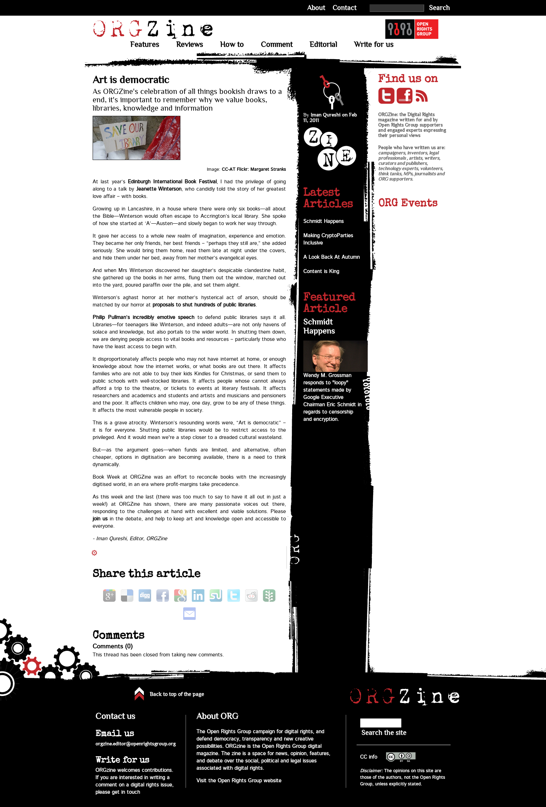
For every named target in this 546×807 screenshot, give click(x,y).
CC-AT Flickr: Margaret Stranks (254, 169)
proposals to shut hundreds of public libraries (204, 305)
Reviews (189, 44)
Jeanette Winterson (159, 189)
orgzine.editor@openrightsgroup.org (135, 743)
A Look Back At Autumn (331, 257)
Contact (345, 7)
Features (144, 44)
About (316, 7)
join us (100, 518)
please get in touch (117, 792)
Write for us (373, 44)
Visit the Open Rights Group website (238, 780)
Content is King (321, 271)
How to (232, 44)
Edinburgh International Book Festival (172, 181)
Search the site (383, 732)
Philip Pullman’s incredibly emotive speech (143, 317)
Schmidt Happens (323, 221)
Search (439, 7)
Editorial (323, 44)
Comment (276, 44)
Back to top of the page (177, 694)
